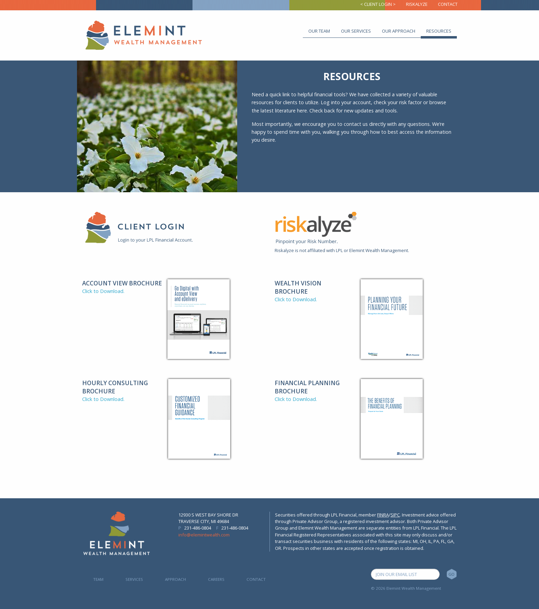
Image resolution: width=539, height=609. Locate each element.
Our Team (319, 31)
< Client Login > (378, 4)
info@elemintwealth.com (204, 535)
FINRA (383, 515)
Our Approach (398, 31)
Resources (438, 31)
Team (98, 579)
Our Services (356, 31)
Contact (448, 4)
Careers (216, 579)
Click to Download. (103, 291)
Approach (175, 579)
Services (134, 579)
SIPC (395, 515)
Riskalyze (417, 4)
